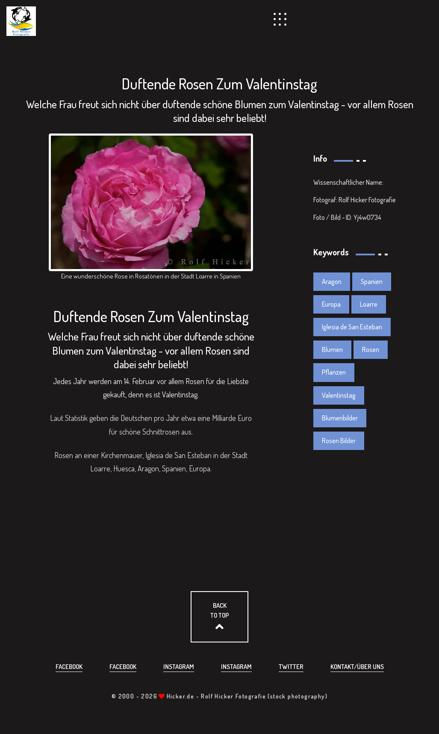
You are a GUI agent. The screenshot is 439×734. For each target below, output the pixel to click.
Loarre (368, 304)
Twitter (291, 667)
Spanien (372, 281)
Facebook (69, 667)
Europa (331, 304)
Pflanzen (334, 372)
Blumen (332, 349)
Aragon (332, 281)
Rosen (370, 349)
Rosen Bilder (339, 440)
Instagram (178, 667)
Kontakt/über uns (357, 667)
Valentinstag (339, 395)
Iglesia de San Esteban (352, 327)
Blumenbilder (340, 418)
